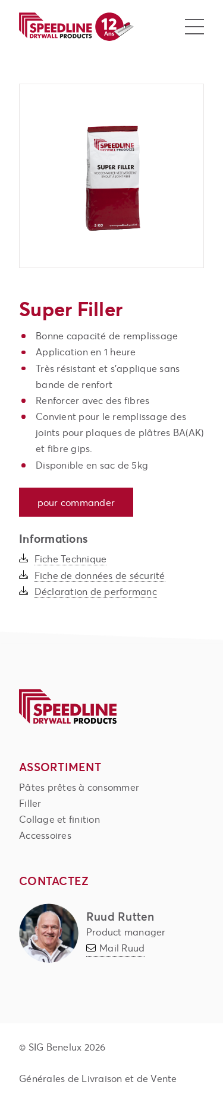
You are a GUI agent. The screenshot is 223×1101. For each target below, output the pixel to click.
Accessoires (45, 835)
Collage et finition (59, 819)
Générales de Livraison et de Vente (98, 1078)
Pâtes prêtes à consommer (79, 787)
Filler (30, 803)
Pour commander (76, 502)
